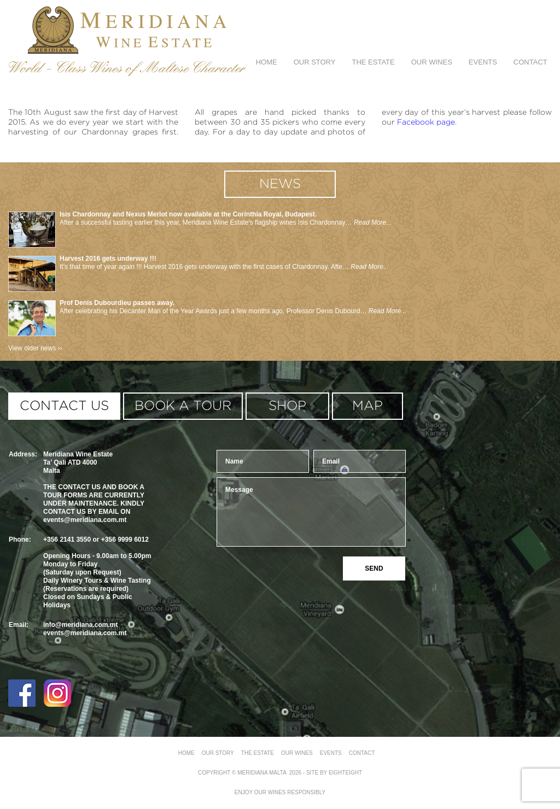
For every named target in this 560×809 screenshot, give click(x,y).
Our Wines (431, 62)
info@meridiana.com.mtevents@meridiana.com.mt (84, 629)
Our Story (315, 62)
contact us (64, 406)
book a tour (183, 406)
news (280, 184)
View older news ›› (35, 348)
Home (266, 62)
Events (483, 62)
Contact (530, 62)
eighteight (345, 773)
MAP (367, 406)
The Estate (373, 62)
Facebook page (426, 122)
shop (287, 406)
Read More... (372, 222)
